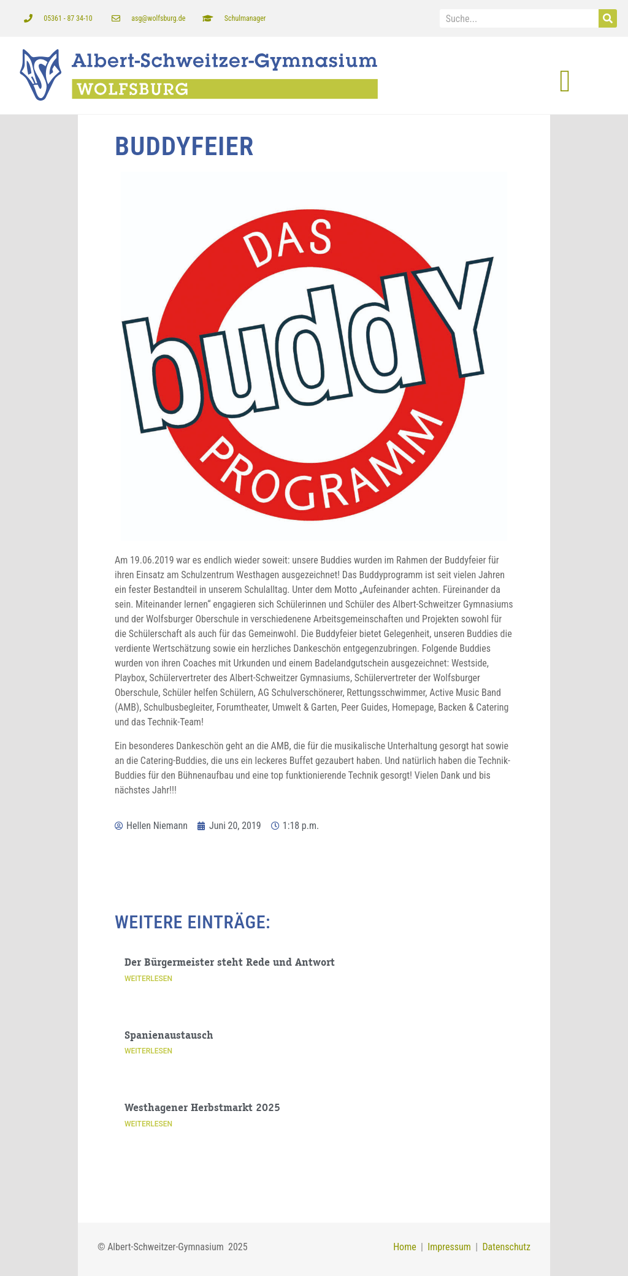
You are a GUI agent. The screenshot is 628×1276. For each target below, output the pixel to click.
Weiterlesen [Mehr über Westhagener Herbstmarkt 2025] (148, 1124)
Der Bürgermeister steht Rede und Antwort (229, 963)
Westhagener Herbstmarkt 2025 (202, 1108)
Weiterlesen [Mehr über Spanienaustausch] (148, 1051)
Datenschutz (506, 1247)
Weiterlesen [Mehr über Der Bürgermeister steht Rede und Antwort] (148, 978)
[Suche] (608, 18)
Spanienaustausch (168, 1036)
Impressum (447, 1247)
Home (404, 1247)
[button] (565, 81)
